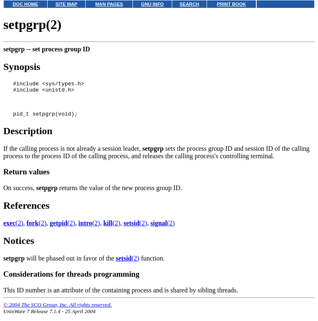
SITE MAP (66, 4)
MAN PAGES (109, 4)
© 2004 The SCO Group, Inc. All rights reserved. (57, 311)
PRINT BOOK (231, 4)
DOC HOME (26, 4)
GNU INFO (152, 4)
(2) (13, 229)
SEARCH (189, 4)
